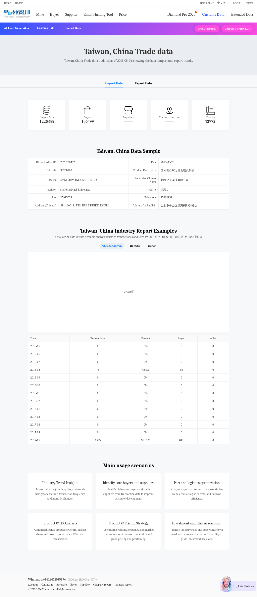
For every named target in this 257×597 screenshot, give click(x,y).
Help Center (207, 2)
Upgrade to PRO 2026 (237, 28)
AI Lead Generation (16, 28)
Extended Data (242, 14)
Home (7, 2)
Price (123, 14)
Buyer (54, 14)
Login (236, 2)
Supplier (71, 14)
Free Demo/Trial (207, 28)
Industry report (123, 584)
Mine (40, 14)
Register (248, 2)
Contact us (47, 584)
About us (33, 584)
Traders (19, 2)
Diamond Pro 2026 (181, 14)
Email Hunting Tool (98, 14)
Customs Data (213, 14)
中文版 (221, 2)
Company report (102, 584)
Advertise (61, 584)
